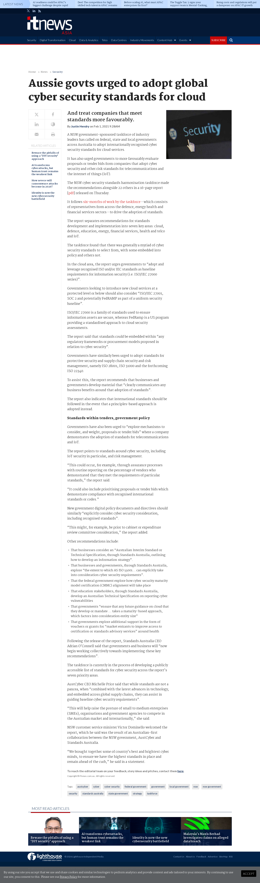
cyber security (112, 786)
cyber (96, 786)
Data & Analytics (88, 40)
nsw (196, 786)
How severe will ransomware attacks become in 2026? (45, 184)
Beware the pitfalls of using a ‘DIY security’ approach (45, 156)
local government (179, 786)
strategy (137, 793)
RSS (231, 856)
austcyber (82, 786)
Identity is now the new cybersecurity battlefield (43, 196)
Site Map (223, 856)
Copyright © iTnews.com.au (81, 776)
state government (118, 793)
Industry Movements (142, 40)
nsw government (212, 786)
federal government (135, 786)
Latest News (13, 4)
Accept (248, 873)
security (73, 793)
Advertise (213, 856)
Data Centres (119, 40)
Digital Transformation (52, 40)
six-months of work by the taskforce (111, 202)
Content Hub (164, 40)
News (44, 72)
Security (31, 40)
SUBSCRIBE (218, 40)
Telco (105, 40)
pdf (71, 193)
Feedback (201, 856)
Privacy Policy (68, 877)
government (158, 786)
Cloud (72, 40)
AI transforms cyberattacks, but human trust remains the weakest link (45, 170)
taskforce (152, 793)
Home (32, 72)
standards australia (92, 793)
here (180, 771)
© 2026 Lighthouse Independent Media (83, 856)
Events (183, 40)
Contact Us (178, 856)
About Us (190, 856)
